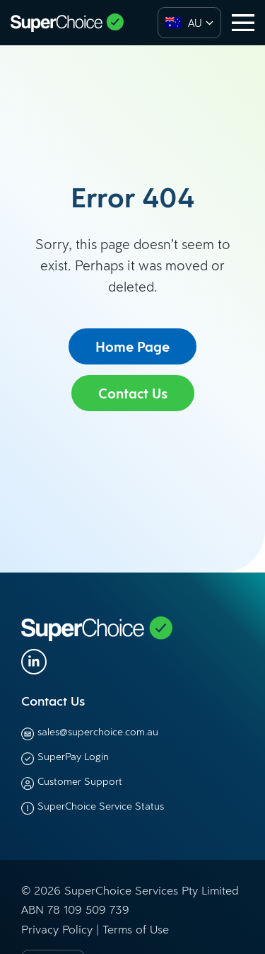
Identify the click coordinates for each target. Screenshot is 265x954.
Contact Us (132, 393)
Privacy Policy (57, 929)
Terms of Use (135, 929)
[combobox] (189, 22)
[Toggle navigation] (243, 22)
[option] (180, 23)
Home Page (132, 347)
